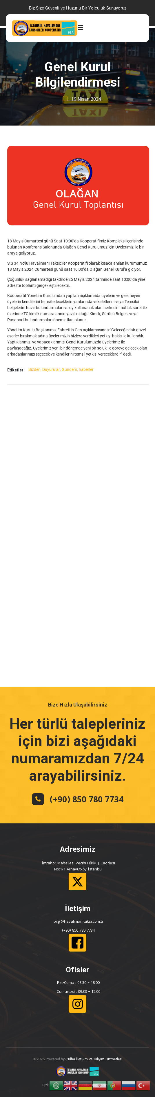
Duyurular (51, 369)
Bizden (34, 369)
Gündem (69, 369)
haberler (86, 369)
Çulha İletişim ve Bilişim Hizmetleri (93, 1060)
